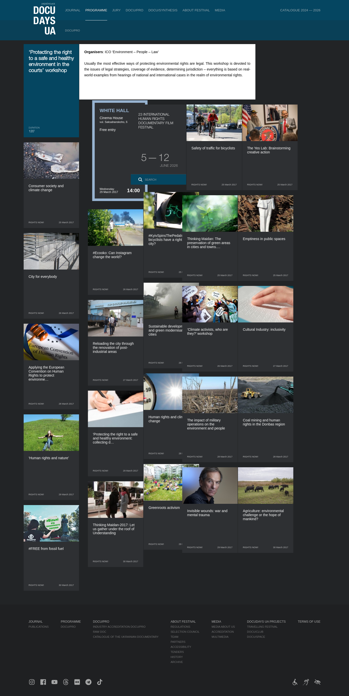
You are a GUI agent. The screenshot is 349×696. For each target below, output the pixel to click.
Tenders (177, 651)
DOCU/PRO (134, 10)
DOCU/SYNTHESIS (163, 10)
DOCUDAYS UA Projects (266, 621)
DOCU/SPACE (256, 636)
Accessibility (181, 646)
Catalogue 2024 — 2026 (300, 10)
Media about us (223, 626)
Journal (73, 10)
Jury (116, 10)
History (177, 656)
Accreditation (223, 631)
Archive (177, 662)
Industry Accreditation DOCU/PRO (119, 626)
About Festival (196, 10)
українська (48, 3)
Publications (39, 626)
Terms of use (309, 621)
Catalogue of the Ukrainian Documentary (126, 636)
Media (220, 10)
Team (174, 636)
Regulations (180, 626)
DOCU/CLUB (255, 631)
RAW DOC (99, 631)
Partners (178, 641)
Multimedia (220, 636)
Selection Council (185, 631)
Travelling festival (262, 626)
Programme (96, 10)
